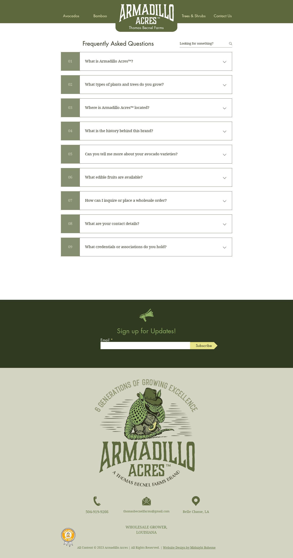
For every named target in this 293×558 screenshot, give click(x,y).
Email (105, 340)
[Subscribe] (204, 345)
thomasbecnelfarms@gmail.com (146, 511)
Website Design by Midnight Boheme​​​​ (189, 547)
